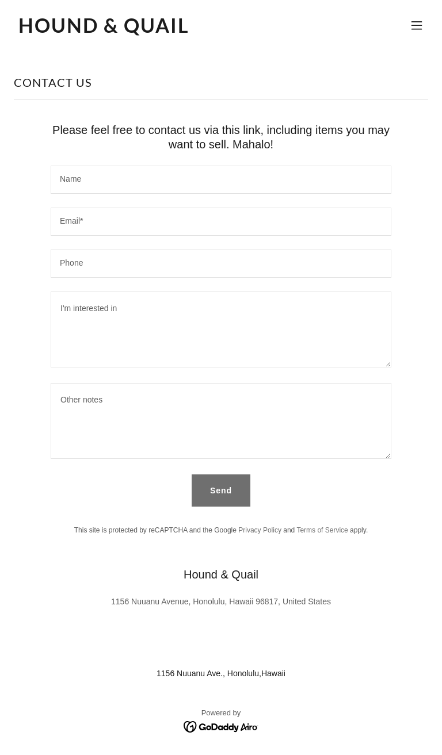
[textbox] (221, 180)
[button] (416, 25)
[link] (103, 30)
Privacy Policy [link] (259, 530)
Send (221, 490)
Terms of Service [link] (322, 530)
